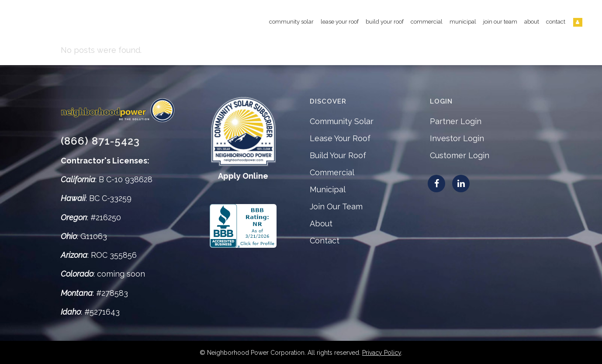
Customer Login (459, 155)
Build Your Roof (338, 155)
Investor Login (457, 138)
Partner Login (455, 121)
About (321, 223)
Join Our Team (336, 206)
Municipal (328, 189)
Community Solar (342, 121)
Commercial (332, 172)
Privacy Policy (381, 352)
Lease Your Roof (340, 138)
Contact (324, 240)
